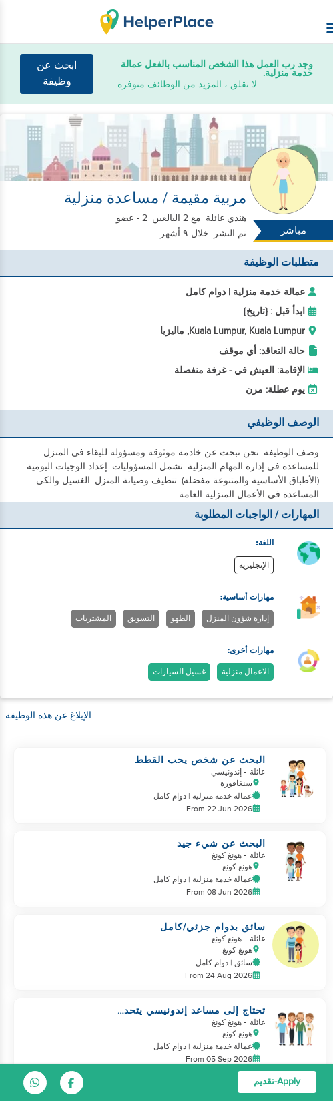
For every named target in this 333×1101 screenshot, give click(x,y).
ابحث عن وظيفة (57, 73)
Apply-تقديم (277, 1081)
